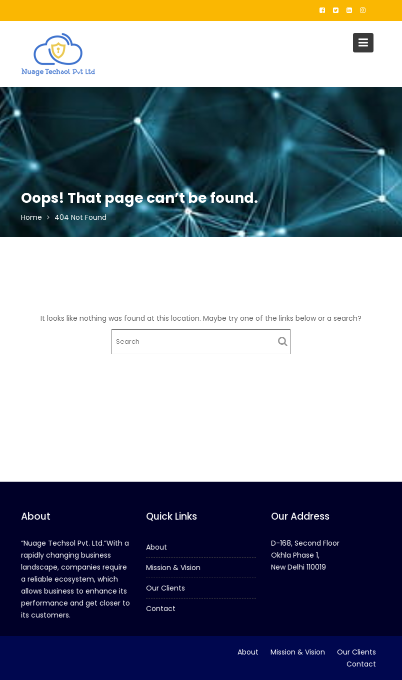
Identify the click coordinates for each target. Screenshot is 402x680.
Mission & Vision (173, 568)
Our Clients (165, 588)
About (157, 547)
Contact (161, 608)
